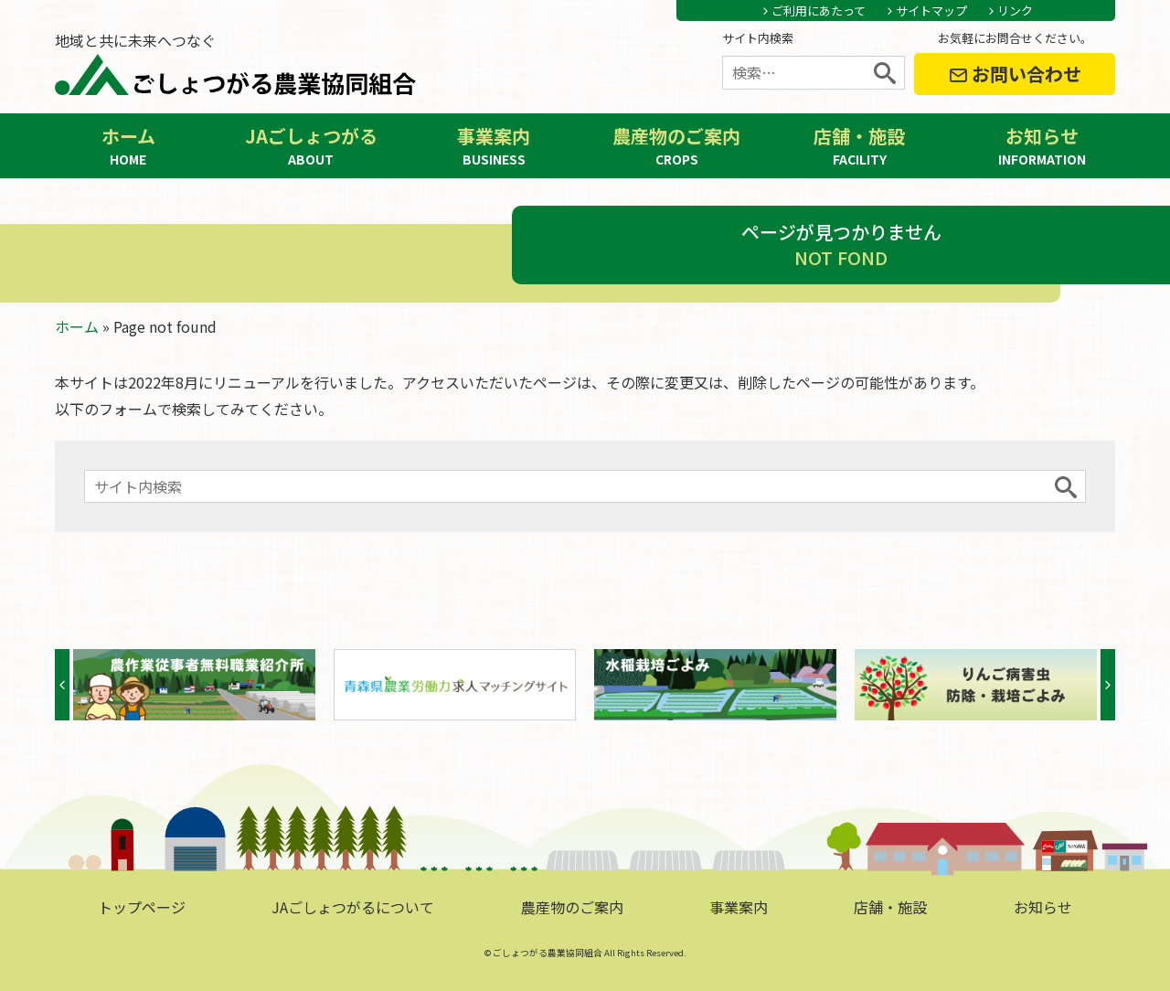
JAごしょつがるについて (352, 907)
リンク (1015, 10)
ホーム (128, 146)
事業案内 (493, 146)
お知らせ (1042, 146)
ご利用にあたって (818, 10)
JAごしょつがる (310, 146)
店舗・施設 (859, 146)
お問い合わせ (1015, 73)
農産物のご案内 (676, 146)
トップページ (142, 907)
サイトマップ (931, 10)
